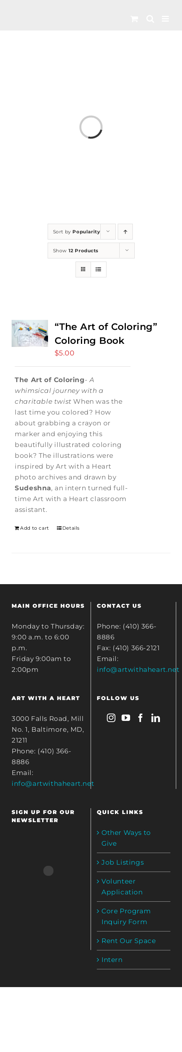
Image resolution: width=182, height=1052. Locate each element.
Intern (112, 960)
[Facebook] (140, 718)
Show (76, 250)
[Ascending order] (125, 232)
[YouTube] (126, 718)
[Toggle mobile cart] (134, 19)
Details (71, 528)
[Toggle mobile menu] (166, 19)
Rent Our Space (128, 941)
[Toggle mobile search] (150, 19)
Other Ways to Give (126, 838)
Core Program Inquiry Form (126, 916)
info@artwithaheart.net (53, 783)
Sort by (76, 232)
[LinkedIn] (155, 718)
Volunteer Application (122, 886)
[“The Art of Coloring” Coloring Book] (30, 333)
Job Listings (122, 862)
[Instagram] (111, 718)
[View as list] (98, 269)
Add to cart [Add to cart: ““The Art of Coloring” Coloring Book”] (34, 528)
